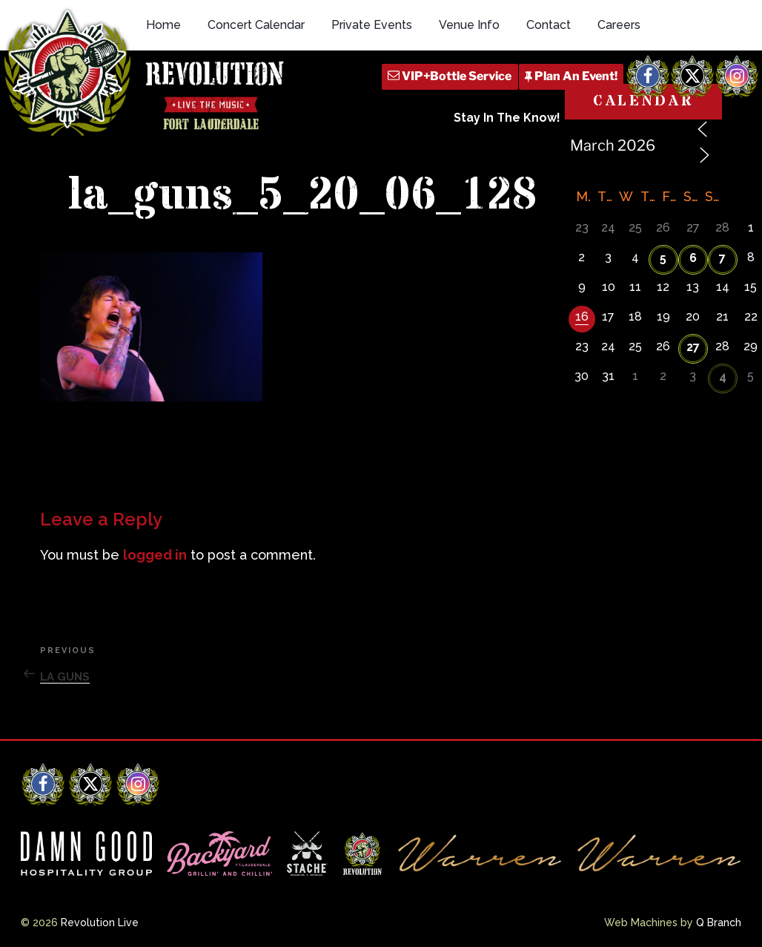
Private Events (371, 25)
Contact (548, 25)
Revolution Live (100, 922)
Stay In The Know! (507, 118)
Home (163, 25)
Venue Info (469, 25)
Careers (618, 25)
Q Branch (718, 922)
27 (693, 347)
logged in (155, 555)
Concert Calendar (256, 25)
